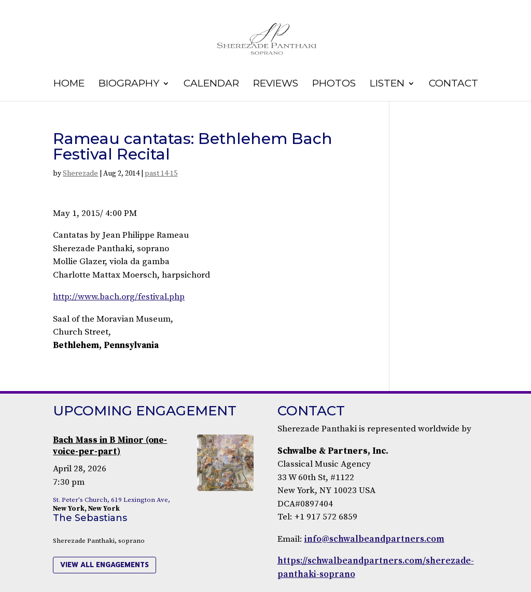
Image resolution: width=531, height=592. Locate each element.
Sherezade (80, 173)
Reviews (275, 84)
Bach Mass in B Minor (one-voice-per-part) (110, 446)
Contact (453, 84)
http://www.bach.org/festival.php (119, 296)
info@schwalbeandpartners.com (374, 539)
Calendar (211, 84)
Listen (387, 84)
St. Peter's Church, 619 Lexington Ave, (111, 500)
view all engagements (104, 565)
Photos (334, 84)
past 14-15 (161, 173)
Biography (129, 84)
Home (69, 84)
